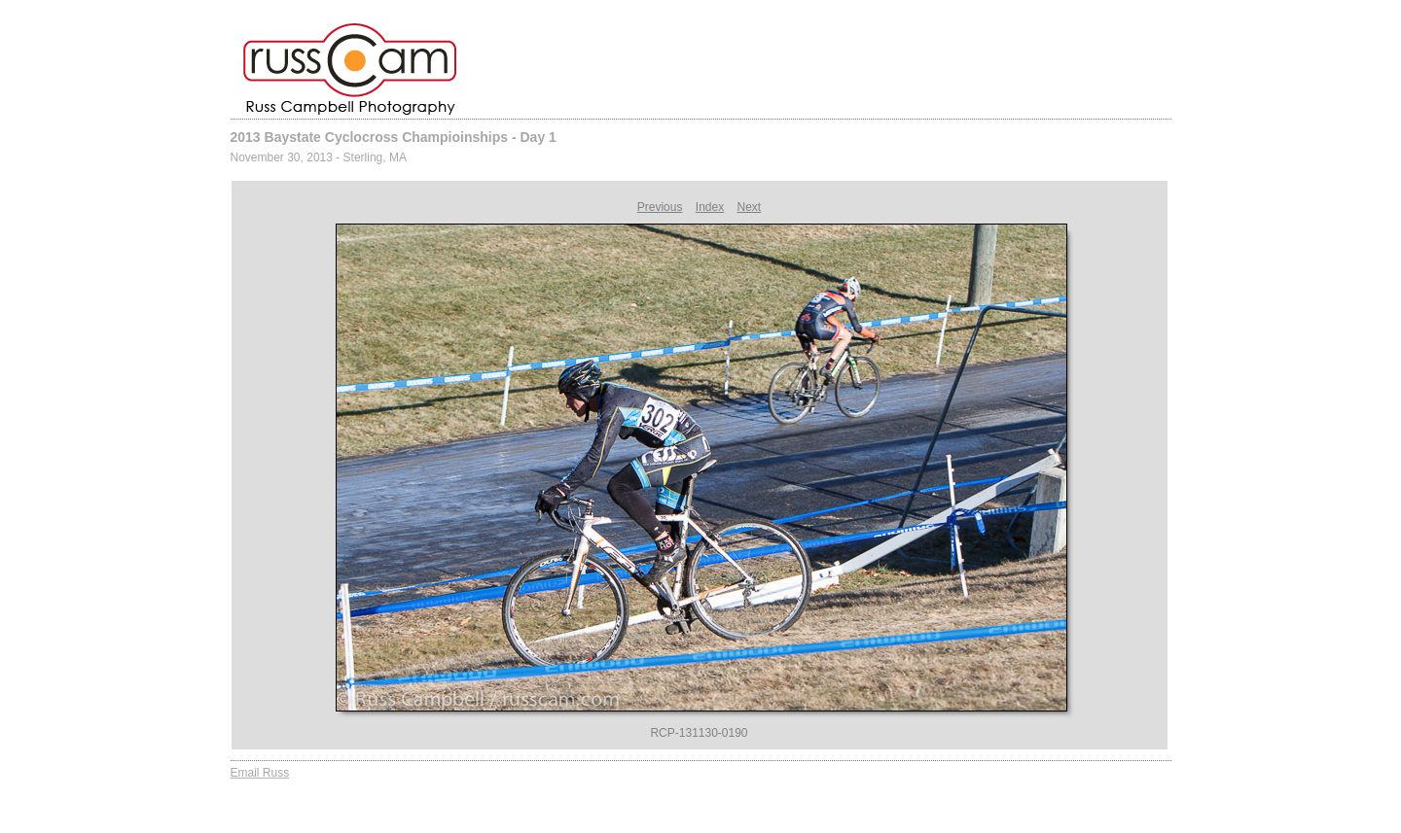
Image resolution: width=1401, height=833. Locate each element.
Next (749, 207)
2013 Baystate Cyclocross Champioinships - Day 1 (394, 137)
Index (710, 207)
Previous (660, 207)
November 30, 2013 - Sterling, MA (319, 157)
